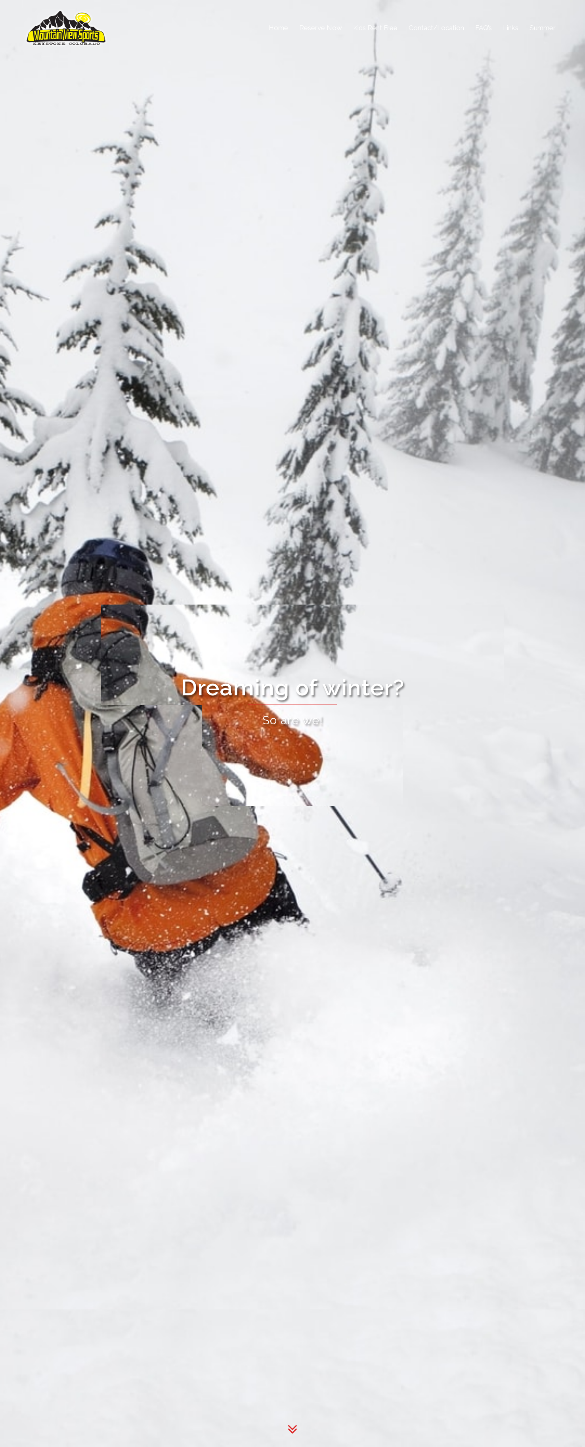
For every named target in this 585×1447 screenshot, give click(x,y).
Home (278, 28)
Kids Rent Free (375, 28)
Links (510, 28)
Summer (543, 28)
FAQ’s (483, 28)
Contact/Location (436, 28)
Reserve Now (320, 28)
